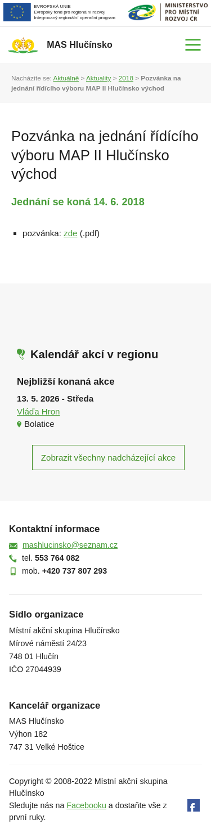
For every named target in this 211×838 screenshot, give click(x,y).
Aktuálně (66, 78)
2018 (126, 78)
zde (70, 233)
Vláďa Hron (38, 411)
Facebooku (86, 805)
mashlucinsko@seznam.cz (70, 544)
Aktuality (98, 78)
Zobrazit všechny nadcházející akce (108, 457)
